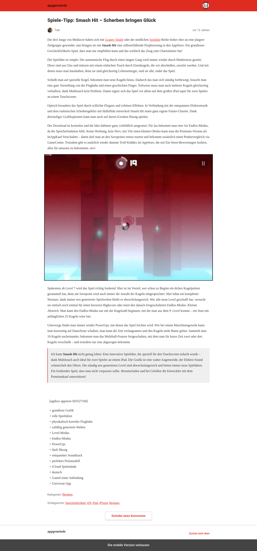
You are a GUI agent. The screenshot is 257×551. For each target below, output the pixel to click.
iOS (89, 503)
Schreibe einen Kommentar (128, 515)
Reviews (67, 494)
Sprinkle (155, 39)
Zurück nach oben (199, 533)
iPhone (103, 503)
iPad (95, 503)
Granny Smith (114, 39)
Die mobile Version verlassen (128, 545)
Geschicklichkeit (75, 503)
